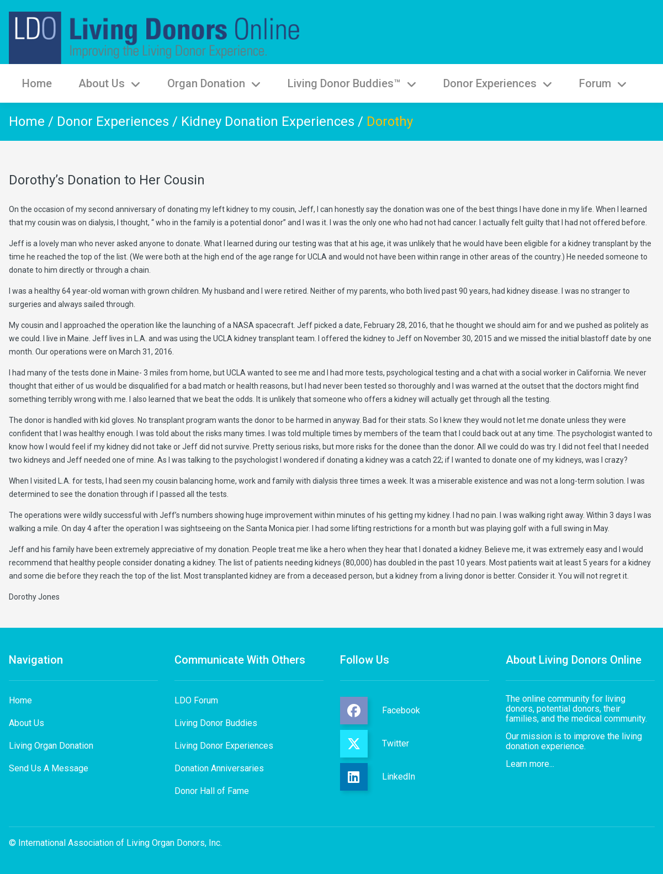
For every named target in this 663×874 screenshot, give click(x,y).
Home (37, 83)
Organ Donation (214, 83)
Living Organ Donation (51, 745)
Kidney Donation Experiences (267, 121)
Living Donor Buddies (215, 723)
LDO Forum (196, 700)
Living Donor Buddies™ (352, 83)
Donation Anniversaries (219, 768)
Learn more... (530, 764)
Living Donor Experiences (223, 745)
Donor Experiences (498, 83)
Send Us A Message (48, 768)
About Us (109, 83)
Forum (603, 83)
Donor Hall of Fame (211, 791)
